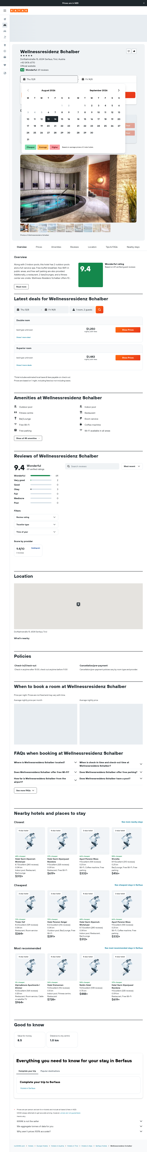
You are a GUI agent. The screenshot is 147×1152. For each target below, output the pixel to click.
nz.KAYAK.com (19, 1146)
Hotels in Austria (57, 1146)
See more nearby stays (132, 822)
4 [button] (34, 112)
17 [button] (28, 125)
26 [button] (41, 132)
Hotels (30, 1146)
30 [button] (68, 132)
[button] (144, 3)
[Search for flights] (5, 19)
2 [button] (68, 105)
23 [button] (68, 125)
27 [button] (48, 132)
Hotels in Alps (87, 1146)
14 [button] (55, 119)
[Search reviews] (94, 466)
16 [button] (69, 119)
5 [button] (41, 112)
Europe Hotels (42, 1146)
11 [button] (35, 119)
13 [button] (48, 119)
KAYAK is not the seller (80, 1121)
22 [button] (62, 125)
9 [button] (68, 112)
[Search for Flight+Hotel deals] (5, 37)
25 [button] (34, 132)
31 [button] (28, 139)
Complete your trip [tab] (27, 1071)
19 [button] (42, 125)
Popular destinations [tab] (50, 1071)
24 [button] (28, 132)
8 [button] (62, 112)
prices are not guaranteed (70, 1113)
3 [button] (28, 112)
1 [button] (84, 105)
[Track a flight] (5, 51)
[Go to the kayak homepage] (19, 10)
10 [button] (28, 119)
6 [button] (48, 112)
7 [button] (55, 112)
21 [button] (55, 125)
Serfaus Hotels (101, 1146)
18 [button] (35, 125)
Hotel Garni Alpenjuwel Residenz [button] (58, 860)
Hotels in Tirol (72, 1146)
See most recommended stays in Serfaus (124, 948)
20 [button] (48, 125)
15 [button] (62, 119)
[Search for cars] (5, 31)
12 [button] (42, 119)
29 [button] (62, 132)
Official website (28, 65)
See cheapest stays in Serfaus (129, 885)
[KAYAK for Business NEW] (5, 57)
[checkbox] (28, 550)
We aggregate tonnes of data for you (80, 1126)
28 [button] (55, 132)
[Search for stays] (5, 25)
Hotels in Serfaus (27, 1088)
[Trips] (5, 65)
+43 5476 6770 (27, 62)
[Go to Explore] (5, 45)
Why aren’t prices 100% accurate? (80, 1131)
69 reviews (43, 69)
